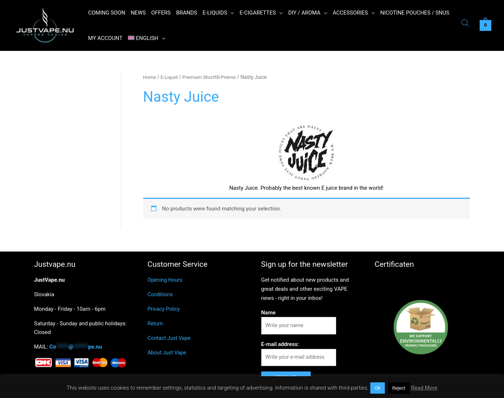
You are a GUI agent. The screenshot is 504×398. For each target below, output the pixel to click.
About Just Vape (168, 352)
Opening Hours (166, 280)
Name (268, 312)
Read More (424, 388)
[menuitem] (146, 38)
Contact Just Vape (170, 337)
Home (150, 77)
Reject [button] (399, 388)
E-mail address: (280, 344)
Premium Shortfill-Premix (211, 77)
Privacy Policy (164, 309)
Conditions (161, 294)
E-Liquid (170, 77)
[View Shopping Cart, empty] (485, 25)
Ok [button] (377, 388)
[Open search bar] (465, 24)
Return (156, 323)
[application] (230, 12)
